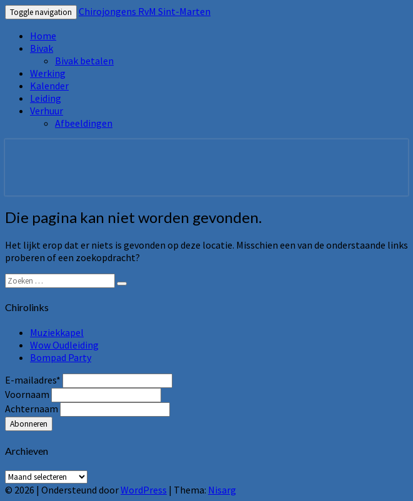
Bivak (41, 48)
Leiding (45, 98)
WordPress (144, 490)
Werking (48, 73)
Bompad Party (60, 357)
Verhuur (46, 110)
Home (43, 35)
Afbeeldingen (83, 123)
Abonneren (28, 424)
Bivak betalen (84, 60)
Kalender (49, 85)
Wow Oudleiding (64, 345)
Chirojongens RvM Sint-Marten (145, 11)
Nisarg (222, 490)
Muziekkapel (57, 332)
